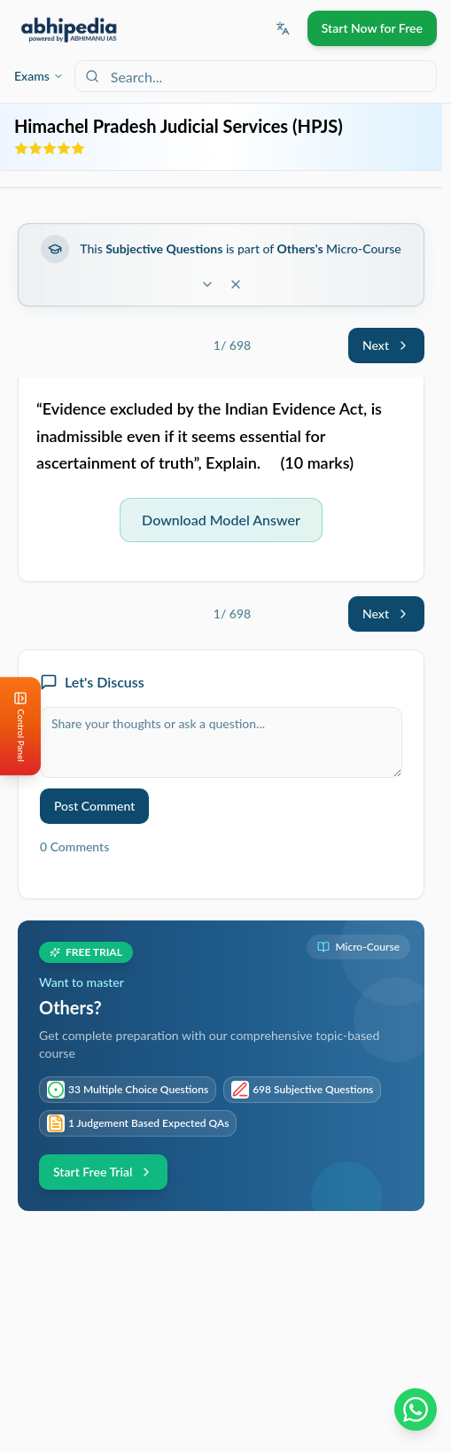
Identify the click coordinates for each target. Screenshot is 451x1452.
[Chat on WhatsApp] (415, 1409)
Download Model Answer (221, 519)
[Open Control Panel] (14, 726)
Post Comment (94, 805)
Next (386, 345)
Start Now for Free (372, 27)
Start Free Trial (103, 1171)
